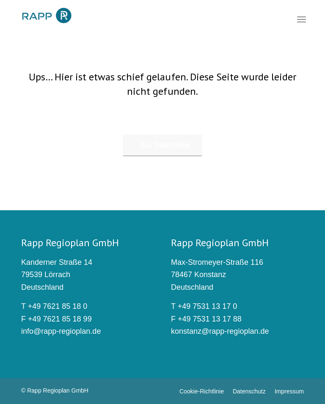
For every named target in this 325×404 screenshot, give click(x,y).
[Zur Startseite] (162, 145)
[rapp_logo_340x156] (47, 16)
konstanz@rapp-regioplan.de (220, 331)
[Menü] (301, 19)
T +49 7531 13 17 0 (204, 306)
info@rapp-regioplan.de (61, 331)
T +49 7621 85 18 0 (54, 306)
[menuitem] (301, 19)
